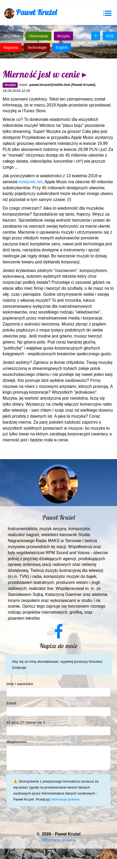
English (62, 47)
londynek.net (30, 182)
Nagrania (10, 47)
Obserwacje (38, 36)
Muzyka (63, 36)
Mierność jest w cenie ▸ (45, 74)
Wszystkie (11, 36)
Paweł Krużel (30, 13)
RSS (110, 36)
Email (11, 703)
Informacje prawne (65, 799)
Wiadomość (16, 742)
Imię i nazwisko (19, 684)
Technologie (37, 47)
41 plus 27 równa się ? (25, 722)
